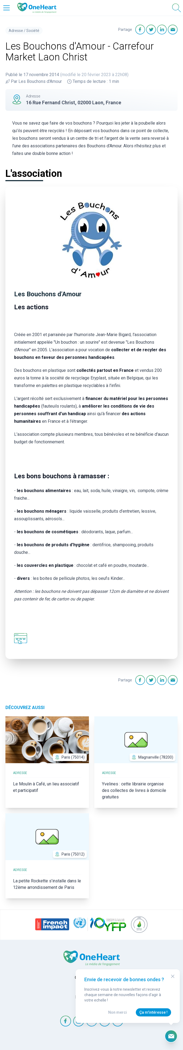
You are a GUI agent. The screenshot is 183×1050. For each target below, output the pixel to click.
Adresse (16, 30)
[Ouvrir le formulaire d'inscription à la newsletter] (171, 1036)
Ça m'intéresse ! (153, 1012)
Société (32, 30)
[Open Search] (176, 8)
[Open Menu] (6, 8)
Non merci (117, 1012)
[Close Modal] (172, 976)
